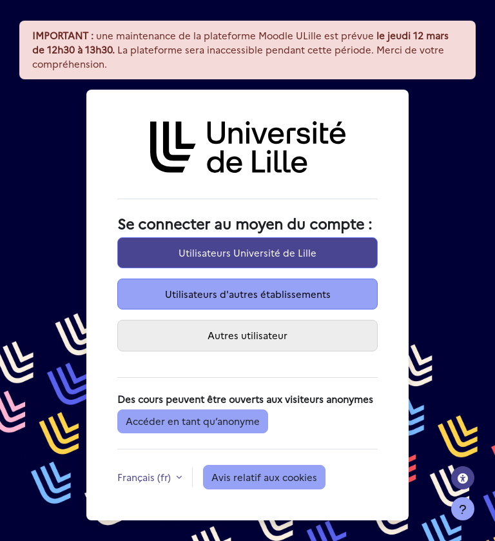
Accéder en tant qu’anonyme (193, 421)
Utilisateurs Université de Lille (247, 252)
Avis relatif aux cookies (264, 477)
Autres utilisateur (247, 335)
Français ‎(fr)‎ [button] (145, 477)
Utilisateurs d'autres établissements (248, 293)
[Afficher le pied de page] (462, 508)
